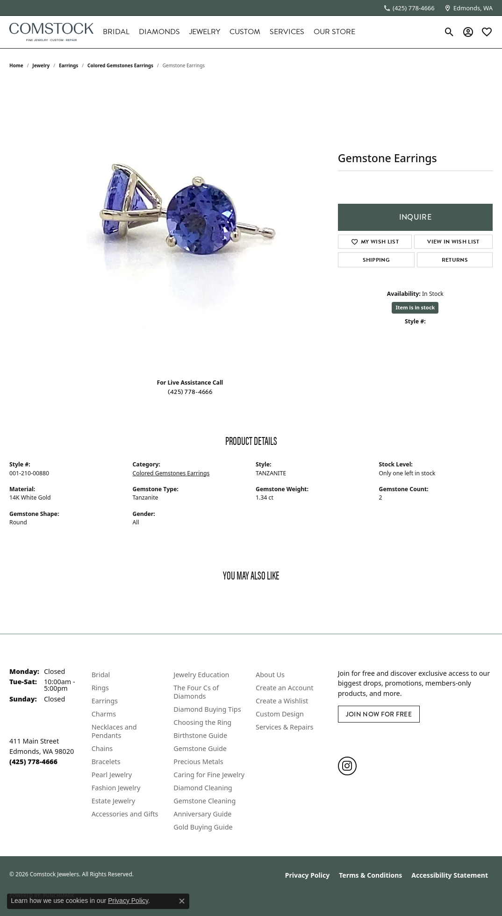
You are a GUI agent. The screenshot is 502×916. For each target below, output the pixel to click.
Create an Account (284, 687)
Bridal (116, 31)
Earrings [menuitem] (105, 700)
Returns (455, 260)
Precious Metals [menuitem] (198, 761)
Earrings (68, 65)
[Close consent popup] (182, 901)
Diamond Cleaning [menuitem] (202, 787)
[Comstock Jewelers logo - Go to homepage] (51, 32)
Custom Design (280, 713)
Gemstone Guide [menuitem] (200, 748)
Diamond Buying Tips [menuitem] (207, 709)
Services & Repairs (284, 727)
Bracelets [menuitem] (106, 761)
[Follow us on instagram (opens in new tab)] (347, 766)
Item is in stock (415, 307)
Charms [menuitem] (104, 713)
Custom (244, 31)
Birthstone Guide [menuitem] (200, 735)
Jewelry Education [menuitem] (201, 674)
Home (16, 65)
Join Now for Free (379, 714)
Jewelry (204, 31)
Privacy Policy (307, 875)
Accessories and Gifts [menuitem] (125, 813)
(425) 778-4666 (190, 391)
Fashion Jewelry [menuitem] (116, 787)
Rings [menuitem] (100, 687)
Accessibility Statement (449, 875)
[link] (409, 8)
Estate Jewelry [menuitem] (113, 800)
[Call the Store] (33, 761)
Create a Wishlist (282, 700)
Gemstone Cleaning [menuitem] (204, 800)
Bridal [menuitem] (101, 674)
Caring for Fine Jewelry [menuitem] (208, 774)
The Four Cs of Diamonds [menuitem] (196, 692)
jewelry (41, 65)
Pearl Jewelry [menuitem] (112, 774)
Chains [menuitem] (102, 748)
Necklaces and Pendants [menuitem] (114, 731)
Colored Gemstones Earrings (120, 65)
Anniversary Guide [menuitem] (202, 813)
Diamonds (159, 31)
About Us (270, 674)
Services (287, 31)
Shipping (376, 260)
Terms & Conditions (370, 875)
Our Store (334, 31)
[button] (449, 31)
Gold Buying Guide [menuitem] (202, 827)
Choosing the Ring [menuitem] (202, 722)
